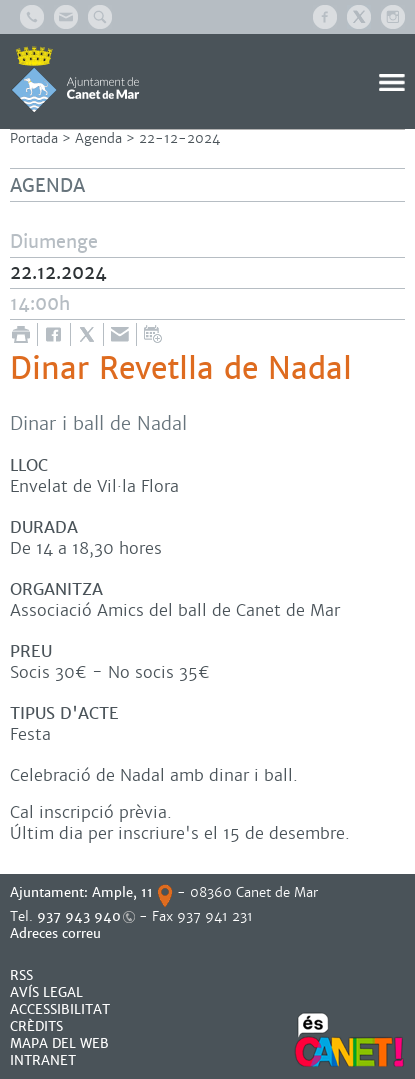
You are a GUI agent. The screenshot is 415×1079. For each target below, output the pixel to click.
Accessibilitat (60, 1009)
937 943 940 (79, 916)
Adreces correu (57, 933)
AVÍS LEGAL (46, 992)
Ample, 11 (122, 892)
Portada (34, 138)
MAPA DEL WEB (59, 1043)
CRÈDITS (36, 1026)
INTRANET (43, 1060)
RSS (21, 975)
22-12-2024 (179, 138)
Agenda (98, 138)
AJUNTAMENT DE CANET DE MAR (75, 79)
